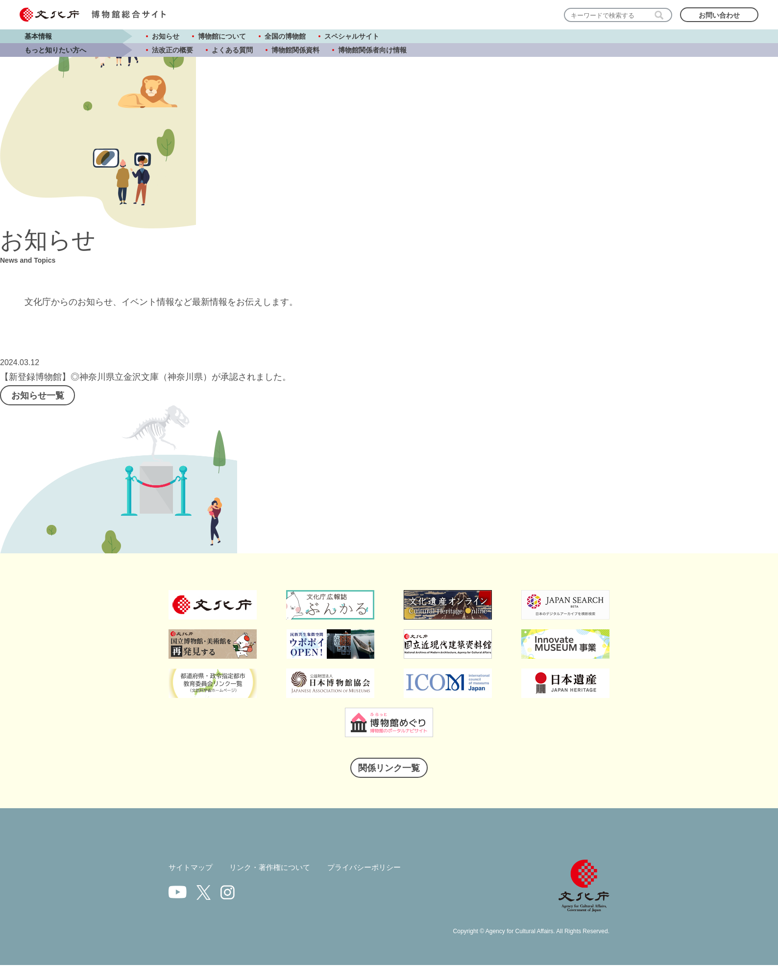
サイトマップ (192, 870)
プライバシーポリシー (375, 870)
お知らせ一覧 (41, 396)
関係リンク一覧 (389, 770)
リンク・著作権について (275, 870)
